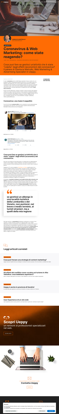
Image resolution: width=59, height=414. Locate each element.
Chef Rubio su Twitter (22, 167)
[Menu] (57, 2)
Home (5, 60)
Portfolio (41, 1)
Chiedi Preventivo (50, 1)
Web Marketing (13, 60)
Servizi (45, 1)
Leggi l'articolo (29, 259)
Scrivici (29, 387)
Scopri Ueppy (8, 333)
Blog (8, 60)
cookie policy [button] (8, 407)
